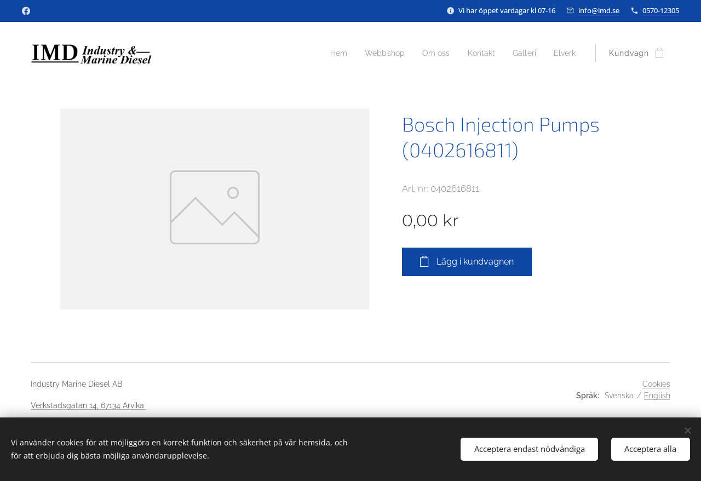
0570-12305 (660, 10)
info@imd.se (598, 10)
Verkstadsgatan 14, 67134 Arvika (88, 405)
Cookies (656, 384)
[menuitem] (327, 53)
